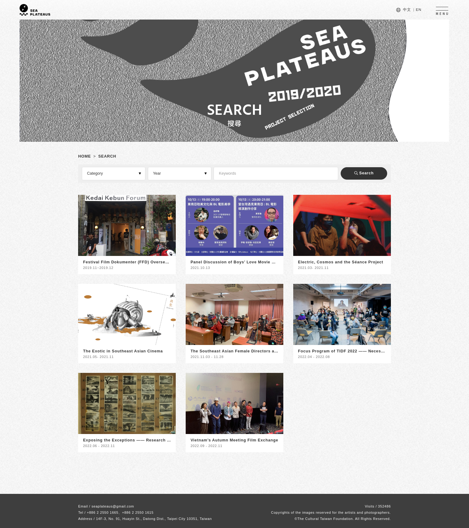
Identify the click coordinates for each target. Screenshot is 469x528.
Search (364, 173)
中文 (407, 9)
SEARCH (107, 156)
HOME (84, 156)
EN (418, 9)
